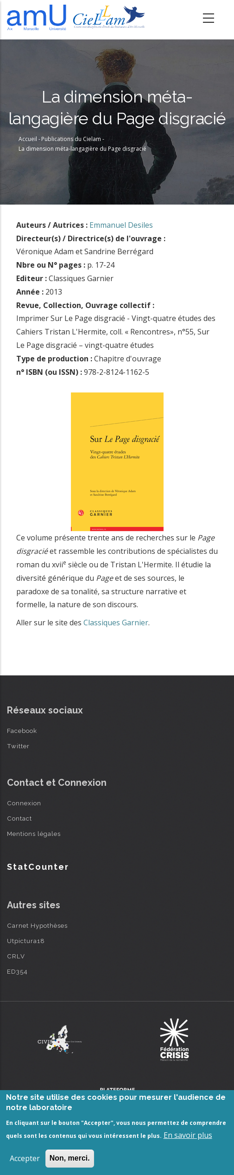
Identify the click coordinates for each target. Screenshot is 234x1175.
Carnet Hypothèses (37, 925)
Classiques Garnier (115, 622)
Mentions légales (34, 833)
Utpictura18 (26, 940)
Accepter (25, 1158)
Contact (19, 818)
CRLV (16, 956)
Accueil (28, 139)
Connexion (24, 803)
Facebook (22, 730)
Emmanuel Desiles (121, 225)
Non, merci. (70, 1158)
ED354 (17, 971)
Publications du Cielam (71, 139)
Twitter (18, 746)
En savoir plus (188, 1135)
